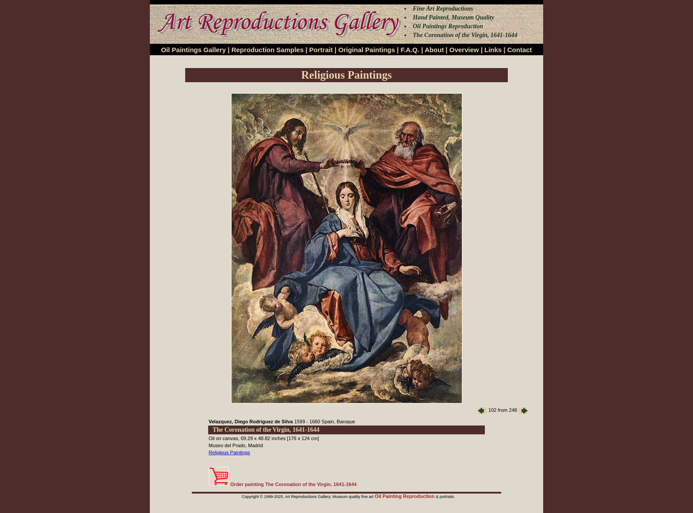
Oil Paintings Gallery (193, 49)
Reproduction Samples (268, 49)
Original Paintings (366, 49)
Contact (519, 49)
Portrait (321, 49)
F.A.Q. (409, 49)
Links (493, 49)
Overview (464, 49)
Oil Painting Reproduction (405, 496)
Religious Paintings (229, 452)
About (434, 49)
